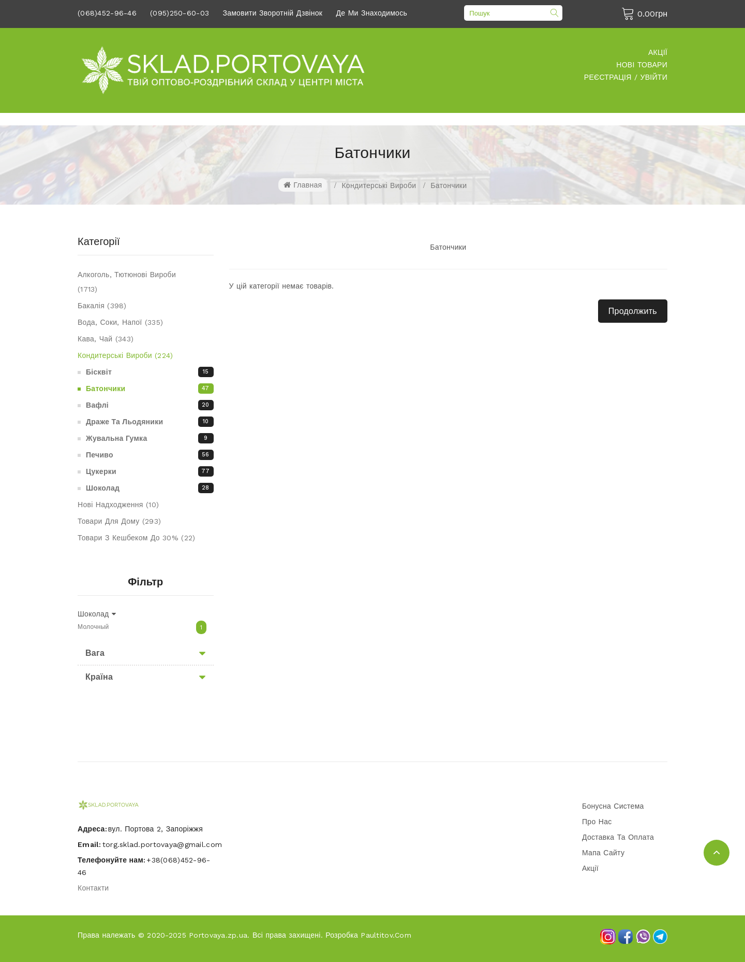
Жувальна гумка (150, 438)
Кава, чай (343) (105, 339)
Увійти (653, 77)
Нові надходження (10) (118, 504)
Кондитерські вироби (378, 185)
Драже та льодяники (150, 422)
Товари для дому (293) (119, 521)
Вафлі (150, 405)
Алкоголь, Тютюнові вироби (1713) (127, 281)
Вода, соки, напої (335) (120, 322)
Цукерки (150, 471)
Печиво (150, 455)
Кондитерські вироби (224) (125, 355)
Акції (657, 52)
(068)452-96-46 (107, 13)
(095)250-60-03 (179, 13)
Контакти (93, 888)
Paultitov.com (386, 935)
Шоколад (150, 488)
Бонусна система (613, 806)
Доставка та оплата (618, 837)
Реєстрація (608, 77)
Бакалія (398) (102, 305)
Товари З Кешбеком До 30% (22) (136, 538)
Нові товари (641, 65)
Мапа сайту (603, 853)
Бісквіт (150, 372)
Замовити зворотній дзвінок (272, 13)
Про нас (597, 821)
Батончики (448, 185)
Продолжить (632, 311)
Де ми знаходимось (372, 13)
